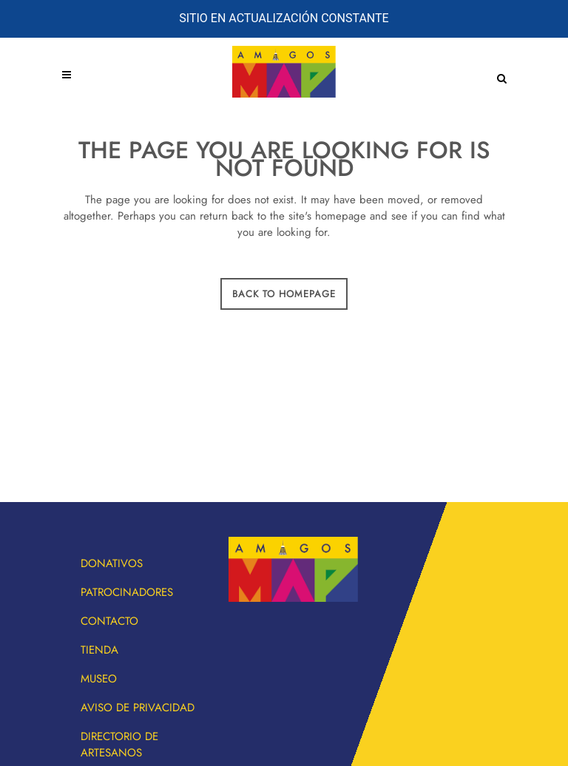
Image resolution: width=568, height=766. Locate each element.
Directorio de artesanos (119, 744)
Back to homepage (284, 294)
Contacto (109, 621)
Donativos (112, 563)
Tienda (99, 650)
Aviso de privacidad (138, 707)
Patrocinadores (127, 592)
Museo (99, 679)
